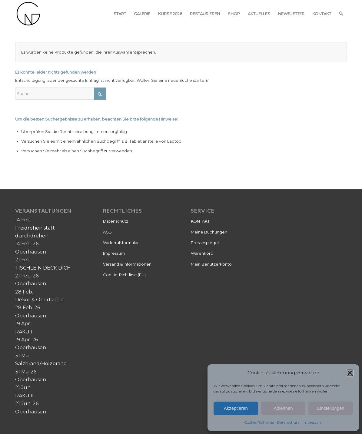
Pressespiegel (205, 242)
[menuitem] (120, 13)
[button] (350, 373)
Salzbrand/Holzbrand (41, 363)
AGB (107, 232)
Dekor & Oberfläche (39, 300)
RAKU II (24, 396)
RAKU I (23, 332)
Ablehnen (283, 408)
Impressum (313, 422)
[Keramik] (28, 13)
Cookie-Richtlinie (259, 422)
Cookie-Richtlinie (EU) (124, 274)
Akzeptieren (236, 408)
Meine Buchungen (209, 232)
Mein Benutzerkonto (211, 264)
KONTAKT (200, 221)
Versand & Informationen (127, 264)
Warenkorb (202, 253)
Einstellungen (330, 408)
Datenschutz (288, 422)
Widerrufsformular (121, 242)
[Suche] (341, 13)
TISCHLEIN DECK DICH (43, 268)
